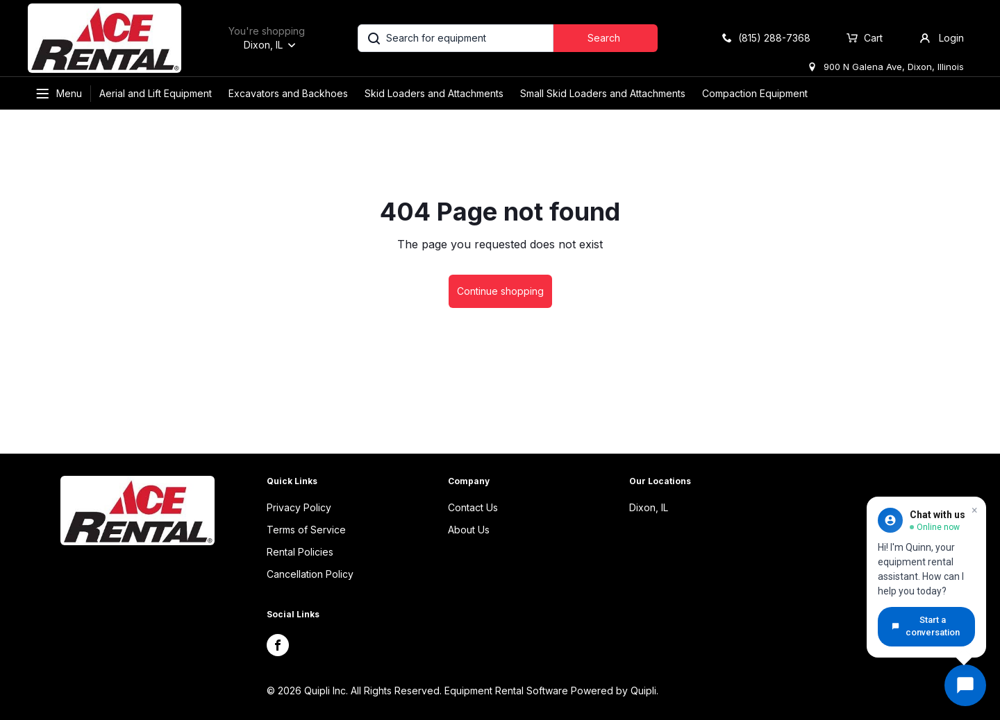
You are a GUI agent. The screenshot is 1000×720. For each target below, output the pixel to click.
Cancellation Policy (310, 574)
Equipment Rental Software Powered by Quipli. (551, 690)
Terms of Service (306, 529)
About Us (469, 529)
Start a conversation (926, 626)
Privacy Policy (299, 507)
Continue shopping (500, 291)
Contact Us (473, 507)
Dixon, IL (648, 507)
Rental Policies (300, 552)
